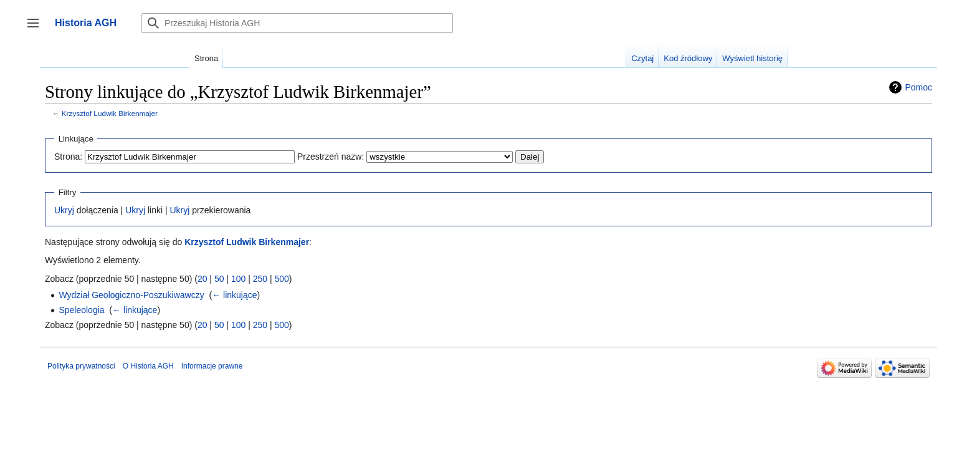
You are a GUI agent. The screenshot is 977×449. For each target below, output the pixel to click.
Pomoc (918, 87)
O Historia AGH (148, 366)
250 (260, 279)
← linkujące (234, 295)
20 (202, 279)
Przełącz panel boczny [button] (37, 29)
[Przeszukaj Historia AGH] (297, 23)
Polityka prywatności (81, 366)
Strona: (68, 157)
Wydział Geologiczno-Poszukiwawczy (131, 295)
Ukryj (64, 210)
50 (219, 279)
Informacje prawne (212, 366)
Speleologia (81, 310)
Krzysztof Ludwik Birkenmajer (110, 113)
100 (238, 279)
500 (281, 279)
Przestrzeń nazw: (330, 157)
